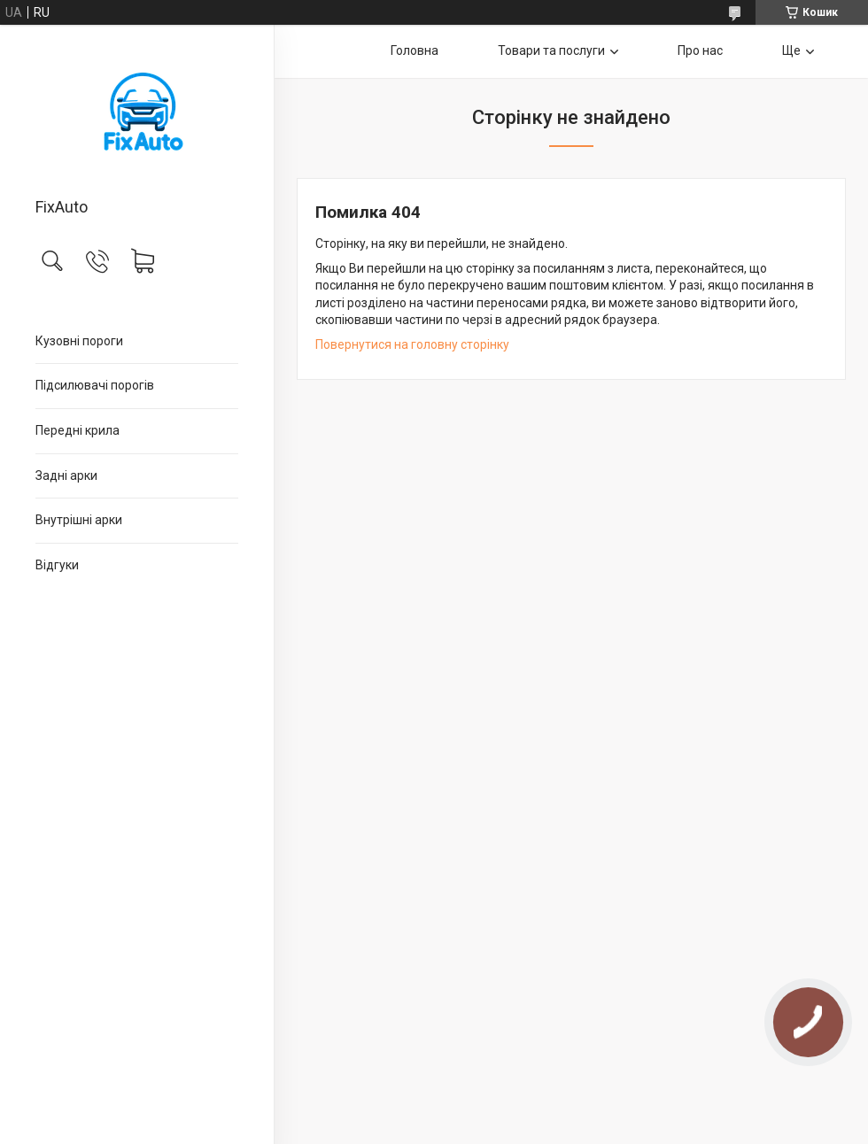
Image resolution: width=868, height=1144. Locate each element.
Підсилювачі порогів (94, 385)
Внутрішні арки (78, 520)
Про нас (700, 50)
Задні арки (66, 475)
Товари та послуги (551, 50)
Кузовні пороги (79, 341)
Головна (414, 50)
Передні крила (77, 430)
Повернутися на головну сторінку (412, 344)
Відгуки (57, 565)
